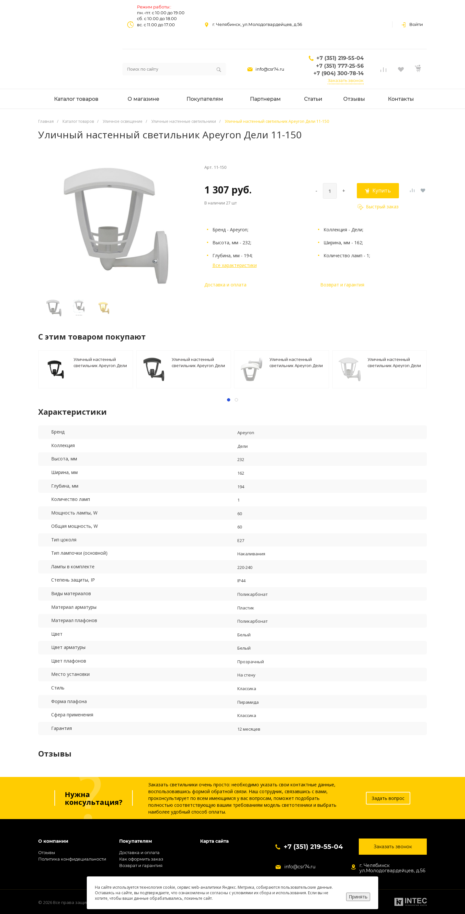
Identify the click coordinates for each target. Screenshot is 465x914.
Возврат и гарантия (342, 285)
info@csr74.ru (269, 69)
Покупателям (135, 841)
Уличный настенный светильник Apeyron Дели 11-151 (198, 362)
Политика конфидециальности (72, 859)
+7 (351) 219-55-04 (340, 58)
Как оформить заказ (141, 859)
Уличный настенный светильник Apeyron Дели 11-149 (100, 362)
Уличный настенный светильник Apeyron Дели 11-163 (394, 362)
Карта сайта (214, 841)
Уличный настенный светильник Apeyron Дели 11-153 (296, 362)
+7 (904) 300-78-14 (338, 73)
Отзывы (46, 852)
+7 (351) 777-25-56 (340, 66)
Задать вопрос (388, 798)
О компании (53, 841)
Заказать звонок (346, 80)
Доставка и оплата (225, 285)
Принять (358, 897)
